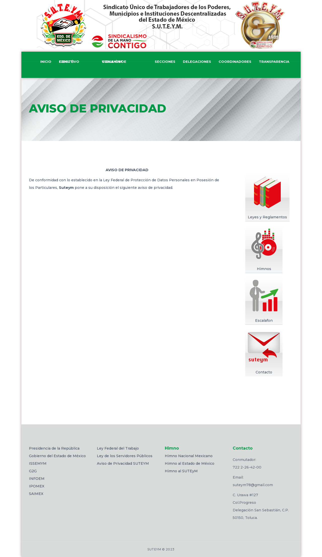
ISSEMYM (38, 463)
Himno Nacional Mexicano (189, 456)
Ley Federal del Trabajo (118, 448)
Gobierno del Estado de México (57, 456)
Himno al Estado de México (189, 463)
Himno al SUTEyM (181, 471)
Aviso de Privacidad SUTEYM (123, 463)
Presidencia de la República (54, 448)
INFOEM (37, 478)
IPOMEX (36, 486)
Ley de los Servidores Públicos (124, 456)
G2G (33, 471)
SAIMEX (36, 493)
